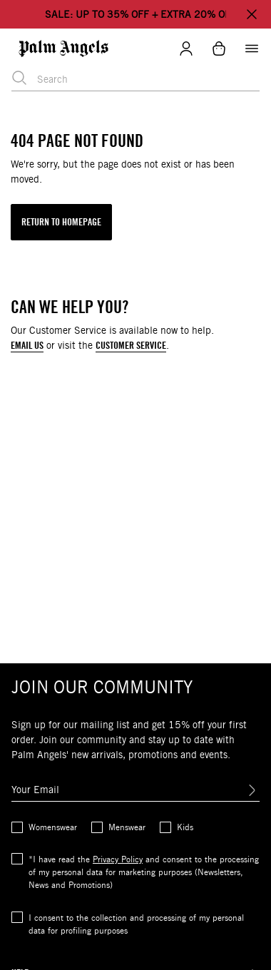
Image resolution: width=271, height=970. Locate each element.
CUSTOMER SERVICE (131, 346)
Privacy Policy (118, 859)
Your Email (35, 789)
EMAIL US (27, 346)
